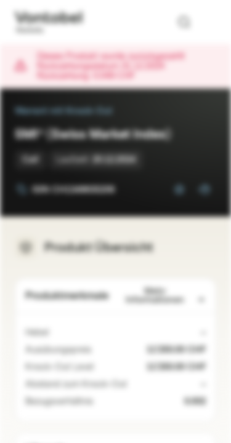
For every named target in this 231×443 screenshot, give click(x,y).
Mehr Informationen (166, 295)
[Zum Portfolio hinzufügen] (204, 189)
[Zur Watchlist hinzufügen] (179, 189)
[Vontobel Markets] (48, 22)
